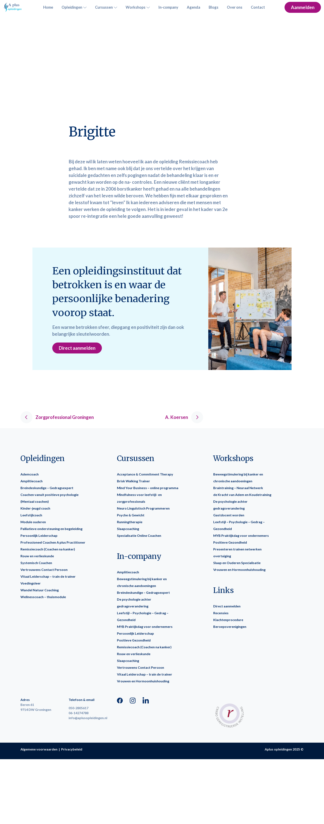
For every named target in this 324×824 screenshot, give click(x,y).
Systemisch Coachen (36, 563)
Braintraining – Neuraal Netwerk (238, 488)
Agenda (193, 7)
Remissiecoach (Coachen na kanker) (47, 549)
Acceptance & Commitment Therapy (145, 474)
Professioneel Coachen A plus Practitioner (52, 542)
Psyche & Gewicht (130, 515)
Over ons (234, 7)
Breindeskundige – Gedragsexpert (46, 488)
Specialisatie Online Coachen (139, 535)
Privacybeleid (71, 749)
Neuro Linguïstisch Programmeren (143, 508)
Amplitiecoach (31, 481)
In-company (168, 7)
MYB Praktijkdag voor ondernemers (145, 626)
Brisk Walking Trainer (133, 481)
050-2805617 (78, 708)
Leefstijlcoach (31, 515)
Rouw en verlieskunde (37, 556)
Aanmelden (302, 7)
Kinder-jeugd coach (35, 508)
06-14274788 (78, 713)
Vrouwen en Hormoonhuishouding (143, 681)
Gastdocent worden (228, 515)
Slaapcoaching (128, 529)
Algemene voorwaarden (38, 749)
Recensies (221, 613)
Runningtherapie (129, 522)
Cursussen (106, 7)
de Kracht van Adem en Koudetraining (242, 495)
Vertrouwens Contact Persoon (44, 569)
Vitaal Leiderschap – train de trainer (48, 576)
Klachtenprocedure (228, 620)
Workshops (138, 7)
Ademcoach (29, 474)
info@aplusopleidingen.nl (88, 718)
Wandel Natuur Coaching (39, 590)
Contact (258, 7)
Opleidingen (74, 7)
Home (48, 7)
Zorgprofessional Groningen (57, 417)
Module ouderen (33, 522)
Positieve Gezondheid (134, 640)
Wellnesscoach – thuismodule (43, 597)
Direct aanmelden (77, 348)
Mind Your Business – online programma (147, 488)
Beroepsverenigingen (229, 626)
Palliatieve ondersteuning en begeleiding (51, 529)
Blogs (213, 7)
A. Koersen (184, 417)
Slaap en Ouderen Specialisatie (237, 563)
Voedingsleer (30, 583)
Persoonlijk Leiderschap (38, 535)
